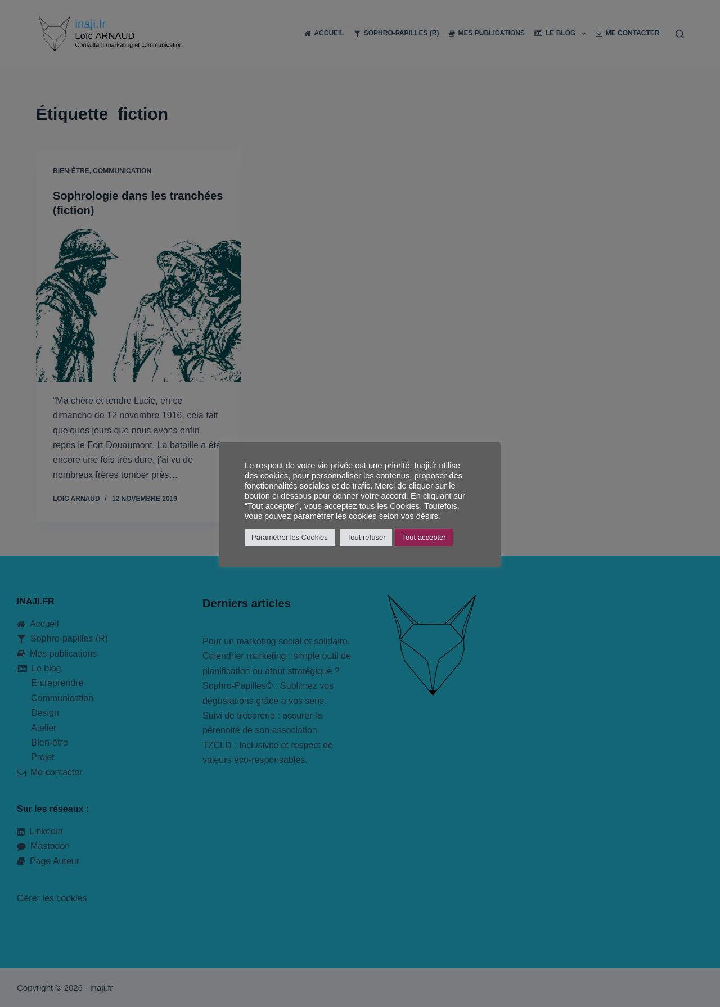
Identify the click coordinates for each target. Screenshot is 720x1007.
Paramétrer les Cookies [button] (289, 537)
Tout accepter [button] (424, 537)
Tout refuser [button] (366, 537)
